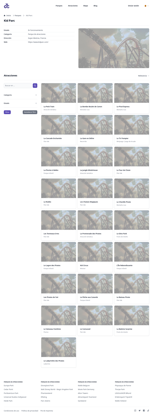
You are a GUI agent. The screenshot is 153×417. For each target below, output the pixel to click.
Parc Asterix (45, 401)
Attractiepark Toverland (87, 397)
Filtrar (7, 112)
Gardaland (82, 401)
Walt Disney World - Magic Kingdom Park (57, 389)
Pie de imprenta (47, 411)
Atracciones (73, 6)
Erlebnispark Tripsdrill (123, 397)
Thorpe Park (120, 389)
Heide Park (8, 401)
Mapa (85, 6)
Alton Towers (83, 393)
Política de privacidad (30, 411)
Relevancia (143, 76)
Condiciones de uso (11, 411)
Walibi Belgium (84, 385)
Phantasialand (46, 393)
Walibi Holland (120, 401)
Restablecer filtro (30, 112)
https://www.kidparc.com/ (38, 42)
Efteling (44, 397)
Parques (59, 6)
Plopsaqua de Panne (123, 385)
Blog (95, 6)
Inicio (7, 15)
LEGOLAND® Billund (123, 393)
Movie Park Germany (86, 389)
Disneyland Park (47, 385)
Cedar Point (8, 389)
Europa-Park (9, 385)
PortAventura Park (11, 393)
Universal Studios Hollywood (15, 397)
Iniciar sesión (133, 6)
